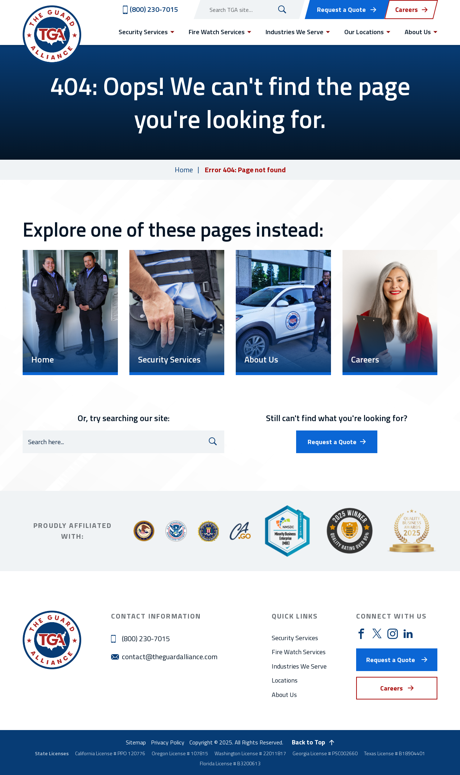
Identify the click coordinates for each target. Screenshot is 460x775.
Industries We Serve (299, 666)
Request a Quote (341, 9)
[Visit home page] (52, 34)
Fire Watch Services (299, 652)
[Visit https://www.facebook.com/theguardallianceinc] (361, 634)
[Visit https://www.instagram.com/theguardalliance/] (392, 634)
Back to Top (308, 742)
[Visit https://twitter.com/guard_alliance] (377, 634)
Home (184, 169)
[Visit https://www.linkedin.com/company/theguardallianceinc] (408, 634)
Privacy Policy (167, 742)
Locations (285, 680)
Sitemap (136, 742)
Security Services (295, 638)
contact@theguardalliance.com (169, 656)
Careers (391, 688)
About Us (284, 694)
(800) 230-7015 (146, 638)
